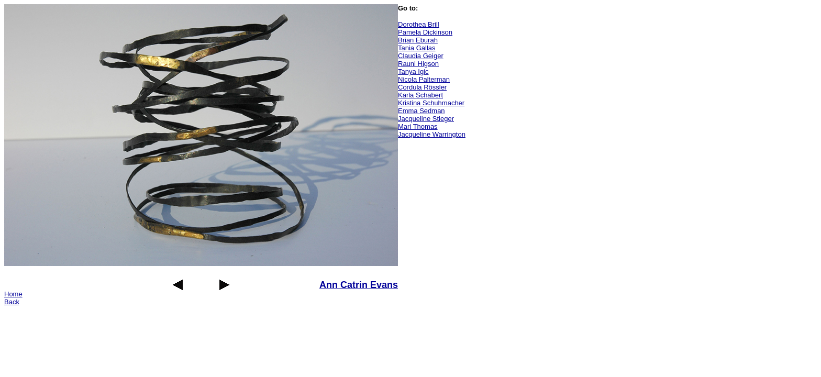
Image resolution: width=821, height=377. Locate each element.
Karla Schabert (420, 95)
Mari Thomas (418, 126)
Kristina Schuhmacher (431, 103)
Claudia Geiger (420, 56)
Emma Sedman (421, 111)
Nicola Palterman (424, 79)
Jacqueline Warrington (431, 134)
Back (11, 302)
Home (13, 294)
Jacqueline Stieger (426, 119)
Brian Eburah (418, 40)
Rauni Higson (418, 64)
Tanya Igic (413, 71)
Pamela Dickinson (425, 32)
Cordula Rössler (422, 87)
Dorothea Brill (418, 24)
